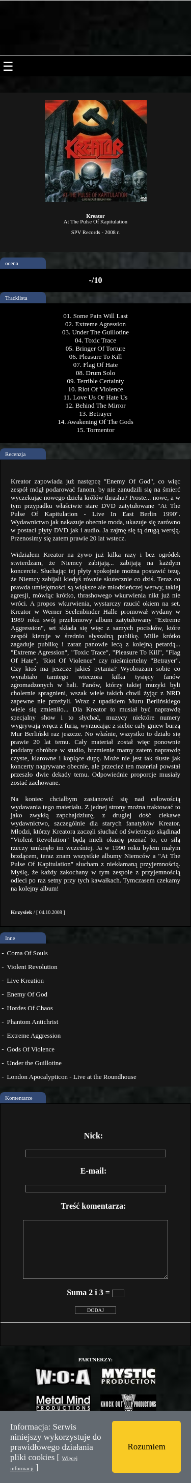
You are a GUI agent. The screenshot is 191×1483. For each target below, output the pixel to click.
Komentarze (19, 1098)
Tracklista (16, 298)
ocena (11, 263)
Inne (10, 938)
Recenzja (15, 454)
